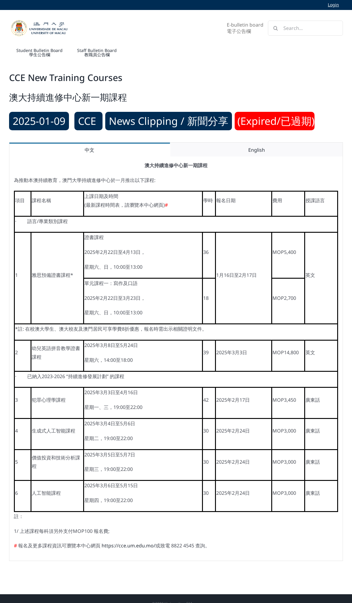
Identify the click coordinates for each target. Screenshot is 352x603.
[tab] (89, 150)
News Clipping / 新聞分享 (168, 121)
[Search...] (305, 28)
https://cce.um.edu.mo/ (128, 545)
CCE (88, 121)
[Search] (275, 28)
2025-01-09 (39, 121)
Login (333, 5)
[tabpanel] (176, 359)
